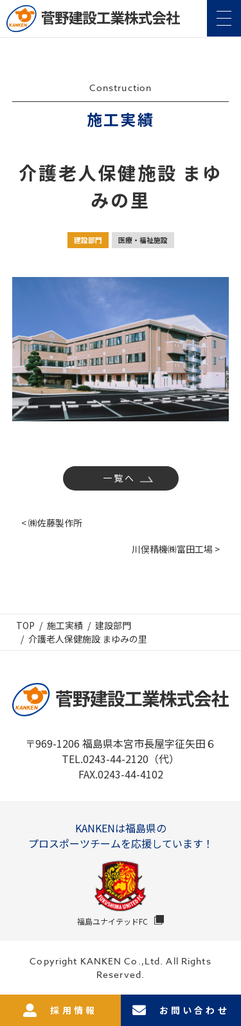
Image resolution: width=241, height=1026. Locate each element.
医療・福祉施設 (143, 240)
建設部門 (88, 240)
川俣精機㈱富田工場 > (176, 548)
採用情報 (60, 1010)
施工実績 (65, 625)
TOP (25, 625)
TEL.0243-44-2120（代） (120, 758)
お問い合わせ (180, 1010)
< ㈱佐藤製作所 (51, 522)
